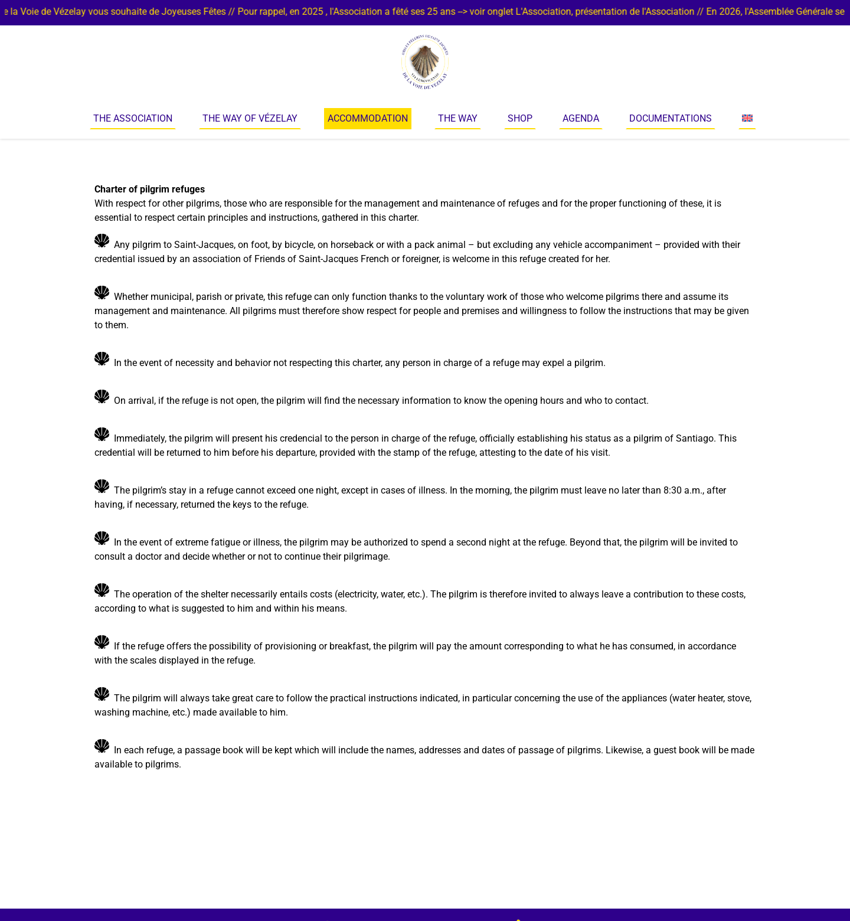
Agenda (581, 118)
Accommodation (368, 118)
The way (458, 118)
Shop (520, 118)
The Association (132, 118)
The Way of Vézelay (250, 118)
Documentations (670, 118)
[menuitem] (747, 118)
